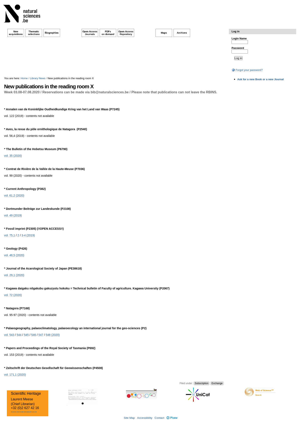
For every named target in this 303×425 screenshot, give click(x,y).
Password (238, 48)
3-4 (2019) (28, 235)
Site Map (129, 417)
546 (33, 334)
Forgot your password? (247, 70)
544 (19, 334)
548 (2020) (53, 334)
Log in (235, 31)
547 (40, 334)
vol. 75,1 (9, 235)
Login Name (239, 38)
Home (24, 78)
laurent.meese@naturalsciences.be (24, 412)
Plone (172, 417)
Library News (37, 78)
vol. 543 (9, 334)
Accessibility (144, 417)
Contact (159, 417)
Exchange (216, 383)
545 (26, 334)
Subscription (201, 383)
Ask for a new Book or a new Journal (260, 79)
